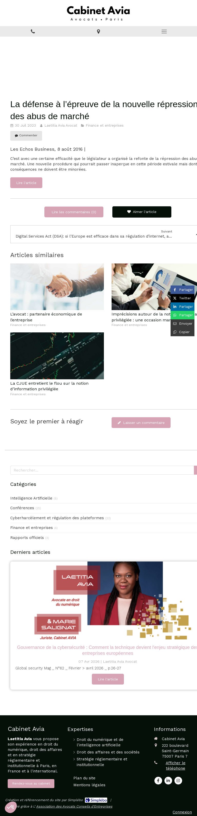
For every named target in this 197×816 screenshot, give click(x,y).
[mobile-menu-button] (164, 31)
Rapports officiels (27, 537)
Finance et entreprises (31, 527)
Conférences (22, 508)
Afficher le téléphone (175, 766)
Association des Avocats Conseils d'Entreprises (74, 806)
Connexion (182, 812)
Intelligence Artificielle (31, 498)
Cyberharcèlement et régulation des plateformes (57, 518)
